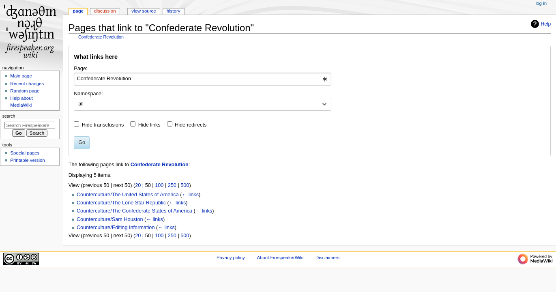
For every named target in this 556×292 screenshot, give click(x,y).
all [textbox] (81, 104)
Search (8, 116)
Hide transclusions (103, 125)
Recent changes (27, 83)
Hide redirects (190, 125)
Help (540, 24)
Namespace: (88, 94)
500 (184, 185)
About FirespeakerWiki (280, 257)
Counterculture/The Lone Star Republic (121, 203)
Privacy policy (231, 257)
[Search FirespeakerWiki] (29, 125)
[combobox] (202, 79)
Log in (541, 3)
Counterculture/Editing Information (116, 227)
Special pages (24, 152)
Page (78, 11)
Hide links (149, 125)
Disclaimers (327, 257)
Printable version (27, 160)
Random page (24, 90)
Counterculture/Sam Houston (110, 219)
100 (159, 185)
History (173, 11)
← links (190, 195)
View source (143, 11)
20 (138, 185)
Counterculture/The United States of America (128, 195)
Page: (80, 68)
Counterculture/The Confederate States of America (134, 211)
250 (172, 185)
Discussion (105, 11)
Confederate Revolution (101, 36)
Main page (21, 75)
